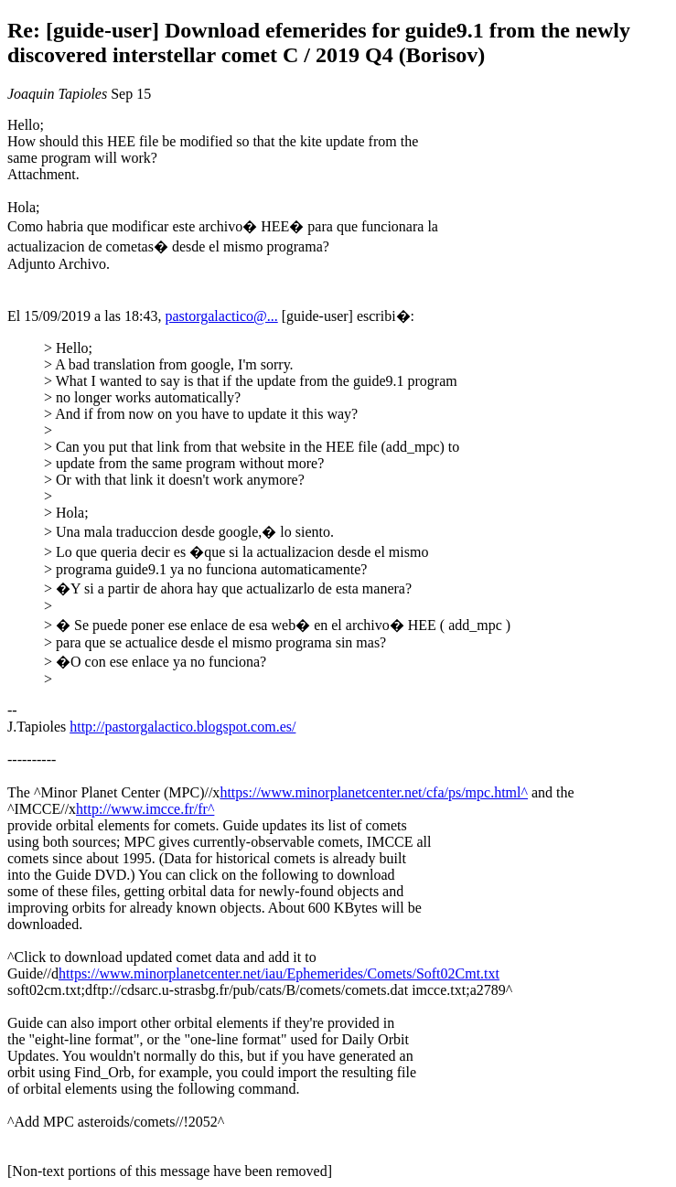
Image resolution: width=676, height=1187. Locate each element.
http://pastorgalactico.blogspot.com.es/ (182, 726)
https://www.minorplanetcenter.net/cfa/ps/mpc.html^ (374, 792)
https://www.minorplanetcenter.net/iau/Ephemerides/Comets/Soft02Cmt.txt (279, 973)
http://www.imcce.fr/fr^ (145, 809)
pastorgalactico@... (221, 316)
